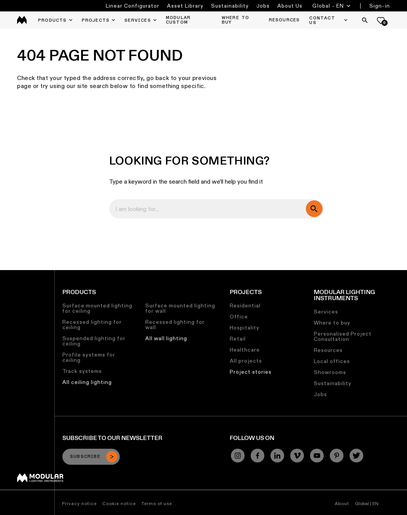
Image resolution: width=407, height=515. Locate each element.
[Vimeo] (297, 455)
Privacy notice (79, 503)
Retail (238, 338)
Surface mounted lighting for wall (180, 308)
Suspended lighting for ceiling (94, 341)
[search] (314, 208)
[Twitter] (356, 455)
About (342, 503)
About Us (289, 5)
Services (326, 311)
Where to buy (332, 322)
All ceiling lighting (87, 382)
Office (239, 316)
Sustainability (230, 5)
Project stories (251, 371)
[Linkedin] (277, 455)
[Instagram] (238, 455)
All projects (246, 360)
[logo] (22, 20)
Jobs (263, 5)
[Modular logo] (40, 480)
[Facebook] (258, 455)
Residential (245, 305)
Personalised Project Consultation (343, 336)
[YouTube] (317, 455)
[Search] (365, 20)
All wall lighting (166, 338)
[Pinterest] (337, 455)
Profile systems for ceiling (88, 357)
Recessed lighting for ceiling (92, 324)
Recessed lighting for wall (175, 324)
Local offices (332, 361)
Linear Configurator (132, 5)
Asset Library (185, 5)
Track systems (82, 371)
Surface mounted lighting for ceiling (97, 308)
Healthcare (245, 349)
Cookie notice (119, 503)
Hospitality (244, 327)
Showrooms (330, 372)
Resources (328, 350)
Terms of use (156, 503)
